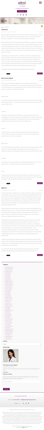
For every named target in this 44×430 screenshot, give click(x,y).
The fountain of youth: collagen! (10, 365)
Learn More (5, 372)
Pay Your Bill (21, 11)
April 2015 (14, 80)
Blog (2, 27)
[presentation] (8, 385)
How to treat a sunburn (7, 78)
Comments (40, 73)
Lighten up (4, 188)
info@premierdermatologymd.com (22, 8)
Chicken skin (4, 29)
